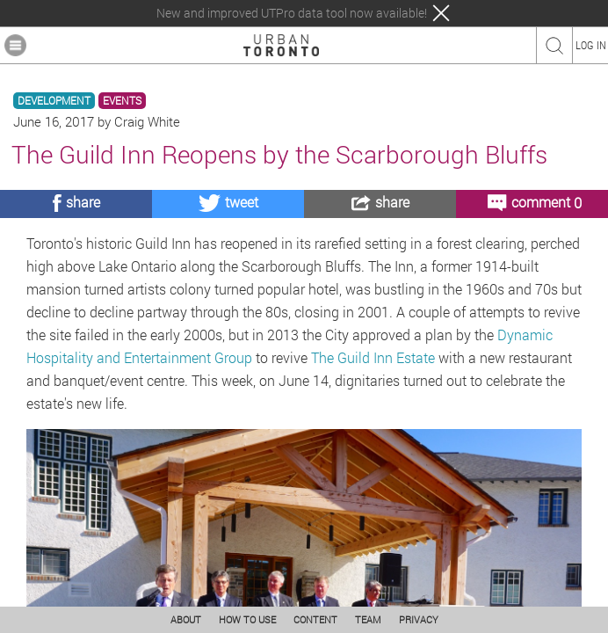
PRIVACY (418, 619)
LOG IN (590, 45)
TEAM (368, 619)
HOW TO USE (247, 619)
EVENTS (122, 100)
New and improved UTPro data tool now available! (291, 13)
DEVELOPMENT (54, 100)
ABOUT (185, 619)
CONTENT (315, 619)
